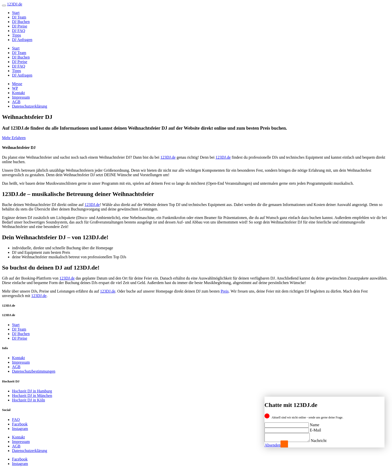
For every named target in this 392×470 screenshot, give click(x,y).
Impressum (21, 97)
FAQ (16, 419)
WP (15, 88)
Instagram (20, 428)
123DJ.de (168, 157)
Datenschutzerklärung (29, 106)
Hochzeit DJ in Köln (28, 400)
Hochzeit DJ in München (32, 395)
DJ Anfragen (22, 40)
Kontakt (18, 93)
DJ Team (19, 17)
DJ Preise (19, 26)
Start (16, 13)
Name (314, 423)
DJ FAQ (18, 31)
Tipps (16, 35)
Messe (17, 84)
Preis (224, 291)
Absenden (272, 445)
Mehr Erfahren (14, 138)
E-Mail (315, 428)
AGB (16, 102)
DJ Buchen (21, 22)
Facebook (20, 424)
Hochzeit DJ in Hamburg (32, 391)
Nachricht (324, 440)
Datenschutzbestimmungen (33, 371)
